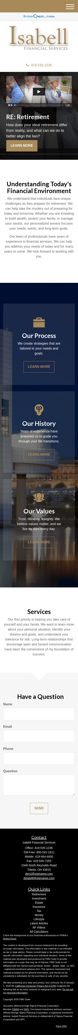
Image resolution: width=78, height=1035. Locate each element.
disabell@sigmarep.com (39, 878)
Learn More (22, 145)
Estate (39, 902)
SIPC (26, 1009)
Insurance (39, 906)
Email (7, 726)
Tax (39, 911)
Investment (39, 898)
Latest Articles (39, 923)
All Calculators (39, 931)
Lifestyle (39, 919)
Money (39, 915)
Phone (8, 749)
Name (7, 704)
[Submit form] (39, 808)
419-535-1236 (39, 65)
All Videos (38, 927)
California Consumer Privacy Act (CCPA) (35, 986)
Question (10, 771)
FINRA (15, 1009)
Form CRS (61, 1026)
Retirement (39, 894)
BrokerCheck (9, 938)
